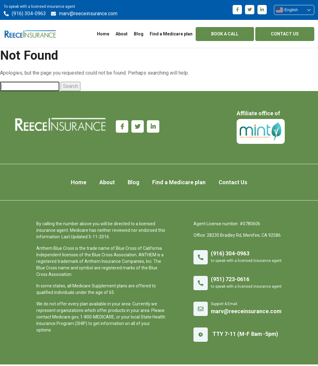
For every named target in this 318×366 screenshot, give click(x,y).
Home (103, 34)
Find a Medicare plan (171, 34)
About (122, 34)
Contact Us (228, 184)
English (287, 10)
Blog (138, 34)
